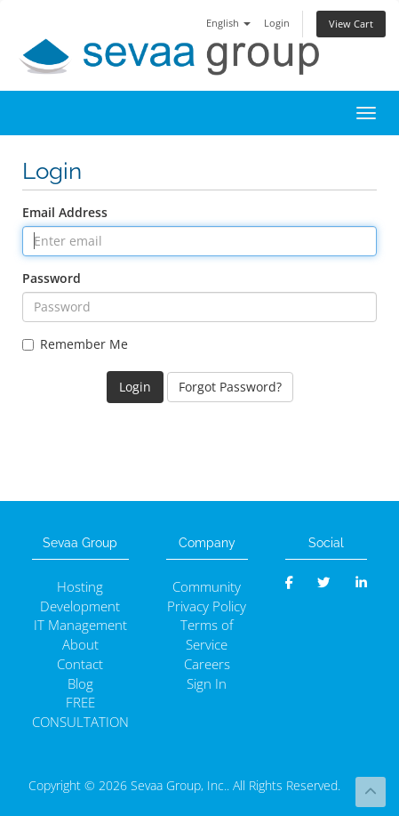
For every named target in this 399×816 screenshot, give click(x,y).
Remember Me (75, 343)
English (228, 22)
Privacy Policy (206, 606)
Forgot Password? (230, 386)
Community (206, 586)
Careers (207, 664)
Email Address (65, 212)
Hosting (80, 586)
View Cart (351, 23)
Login (277, 22)
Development (80, 606)
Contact (80, 664)
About (80, 644)
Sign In (207, 683)
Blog (80, 683)
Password (51, 278)
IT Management (80, 625)
